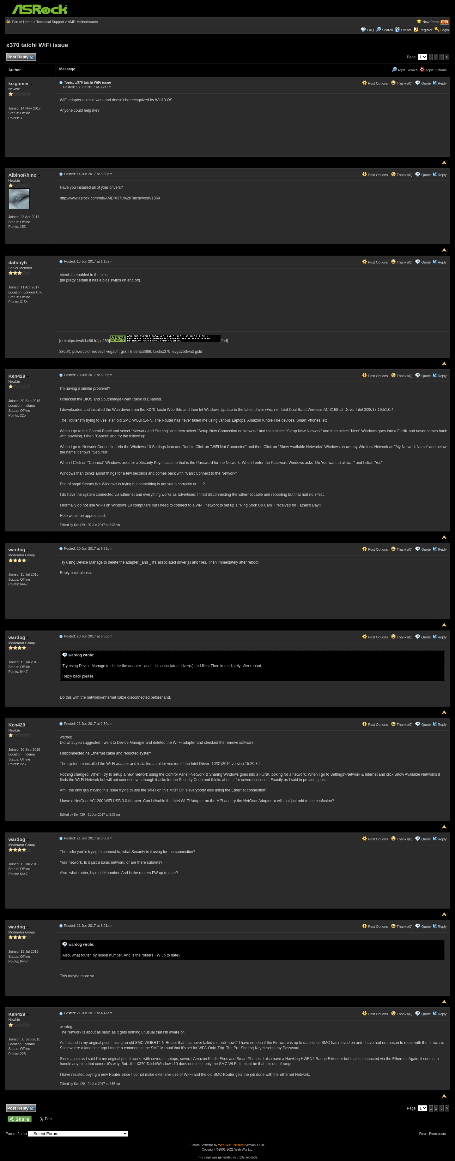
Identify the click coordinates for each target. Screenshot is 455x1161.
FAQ (370, 30)
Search (387, 30)
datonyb (19, 262)
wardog (18, 549)
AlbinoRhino (24, 175)
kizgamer (20, 83)
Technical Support (50, 22)
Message (67, 69)
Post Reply (20, 57)
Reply (442, 83)
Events (403, 30)
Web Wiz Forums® (231, 1145)
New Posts (430, 22)
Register (426, 30)
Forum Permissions (434, 1133)
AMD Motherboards (83, 22)
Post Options (375, 83)
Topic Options (433, 70)
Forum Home (22, 22)
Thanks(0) (401, 83)
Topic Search (405, 70)
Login (444, 30)
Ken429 (18, 376)
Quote (426, 83)
